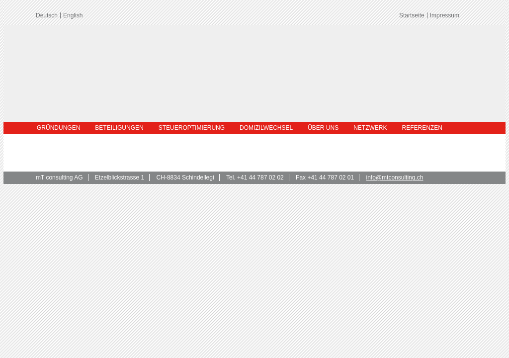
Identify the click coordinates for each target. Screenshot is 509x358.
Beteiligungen (119, 127)
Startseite (411, 15)
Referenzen (422, 127)
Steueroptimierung (192, 127)
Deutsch (47, 15)
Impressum (444, 15)
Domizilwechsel (266, 127)
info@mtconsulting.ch (395, 177)
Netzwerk (370, 127)
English (73, 15)
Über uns (323, 127)
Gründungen (58, 127)
